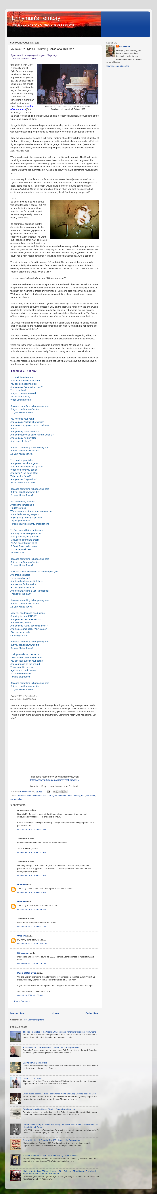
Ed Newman (23, 953)
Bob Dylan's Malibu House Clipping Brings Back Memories (49, 1109)
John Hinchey (74, 796)
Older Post (92, 1013)
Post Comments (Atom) (33, 1020)
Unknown (22, 884)
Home (55, 1013)
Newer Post (17, 1013)
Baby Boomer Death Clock (35, 1063)
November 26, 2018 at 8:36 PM (31, 909)
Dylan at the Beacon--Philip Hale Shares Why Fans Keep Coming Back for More (59, 1094)
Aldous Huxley (24, 796)
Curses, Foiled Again (32, 1078)
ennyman (62, 796)
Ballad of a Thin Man (41, 796)
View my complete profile (117, 66)
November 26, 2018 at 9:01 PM (31, 926)
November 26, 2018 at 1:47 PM (31, 852)
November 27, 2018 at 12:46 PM (32, 943)
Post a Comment (22, 1001)
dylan (54, 796)
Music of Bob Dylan (26, 973)
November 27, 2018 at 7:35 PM (31, 964)
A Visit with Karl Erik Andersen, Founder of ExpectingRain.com (51, 1047)
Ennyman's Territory (36, 18)
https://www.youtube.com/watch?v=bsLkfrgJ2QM (54, 780)
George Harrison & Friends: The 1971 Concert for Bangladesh (51, 1140)
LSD (83, 796)
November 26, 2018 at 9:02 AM (31, 829)
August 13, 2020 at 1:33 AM (30, 995)
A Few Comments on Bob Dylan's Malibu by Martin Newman (50, 1155)
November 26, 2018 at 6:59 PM (31, 892)
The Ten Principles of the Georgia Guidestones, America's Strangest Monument (59, 1032)
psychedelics (16, 799)
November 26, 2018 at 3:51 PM (31, 875)
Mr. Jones (90, 796)
